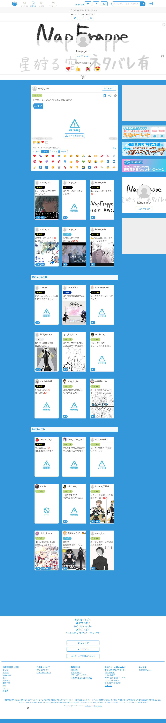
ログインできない (112, 680)
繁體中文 (6, 683)
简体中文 (6, 680)
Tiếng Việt (7, 675)
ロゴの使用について (113, 683)
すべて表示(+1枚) (74, 135)
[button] (28, 708)
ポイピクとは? (42, 670)
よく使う (36, 151)
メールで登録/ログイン (83, 656)
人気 (45, 151)
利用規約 (74, 670)
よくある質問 (110, 675)
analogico (88, 706)
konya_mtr (83, 51)
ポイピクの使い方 (44, 672)
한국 (4, 678)
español (6, 672)
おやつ (54, 151)
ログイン (83, 642)
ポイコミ (108, 685)
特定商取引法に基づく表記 (81, 678)
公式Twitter (110, 672)
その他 (63, 151)
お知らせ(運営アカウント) (115, 670)
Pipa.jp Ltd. (98, 706)
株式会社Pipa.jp (145, 670)
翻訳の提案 (14, 667)
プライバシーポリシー (79, 675)
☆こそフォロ (83, 56)
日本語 (5, 691)
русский (6, 688)
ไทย (4, 686)
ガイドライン (76, 672)
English (6, 670)
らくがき (37, 95)
